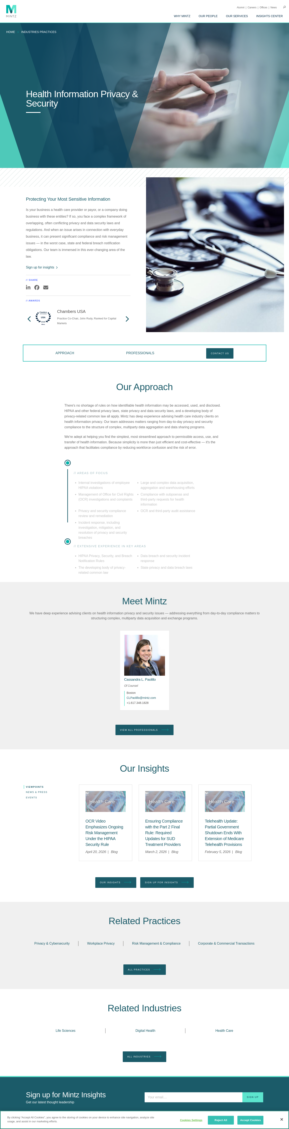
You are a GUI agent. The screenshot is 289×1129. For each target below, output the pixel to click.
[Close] (281, 1119)
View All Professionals (144, 730)
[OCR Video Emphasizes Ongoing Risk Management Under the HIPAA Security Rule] (104, 833)
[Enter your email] (204, 1097)
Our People (208, 16)
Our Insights (116, 882)
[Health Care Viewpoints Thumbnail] (106, 801)
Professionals (140, 353)
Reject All (221, 1120)
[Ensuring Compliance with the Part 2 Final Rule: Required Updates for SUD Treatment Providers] (164, 833)
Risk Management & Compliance (156, 943)
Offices (263, 7)
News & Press (37, 792)
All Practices (144, 969)
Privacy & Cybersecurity (52, 943)
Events (31, 797)
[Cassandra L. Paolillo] (140, 680)
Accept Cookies (250, 1120)
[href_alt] (144, 655)
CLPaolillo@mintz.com (141, 697)
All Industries (144, 1056)
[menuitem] (182, 16)
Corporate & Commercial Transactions (226, 943)
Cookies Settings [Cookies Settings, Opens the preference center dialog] (191, 1120)
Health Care (224, 1030)
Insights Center (269, 16)
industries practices (38, 32)
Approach (65, 353)
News (273, 7)
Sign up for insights (42, 267)
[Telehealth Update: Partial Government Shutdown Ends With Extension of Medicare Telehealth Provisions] (224, 833)
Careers (252, 7)
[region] (144, 1120)
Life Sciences (65, 1030)
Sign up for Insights (167, 882)
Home (10, 32)
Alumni (240, 7)
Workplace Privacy (101, 943)
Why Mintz (182, 16)
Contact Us (220, 353)
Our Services (237, 16)
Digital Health (145, 1030)
